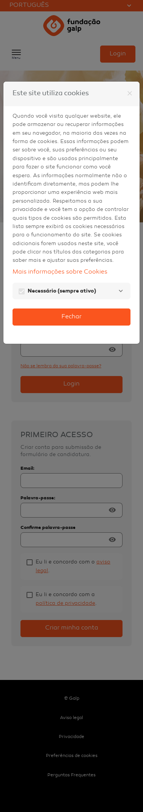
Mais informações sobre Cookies (60, 272)
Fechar (71, 317)
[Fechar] (130, 93)
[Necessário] (120, 291)
